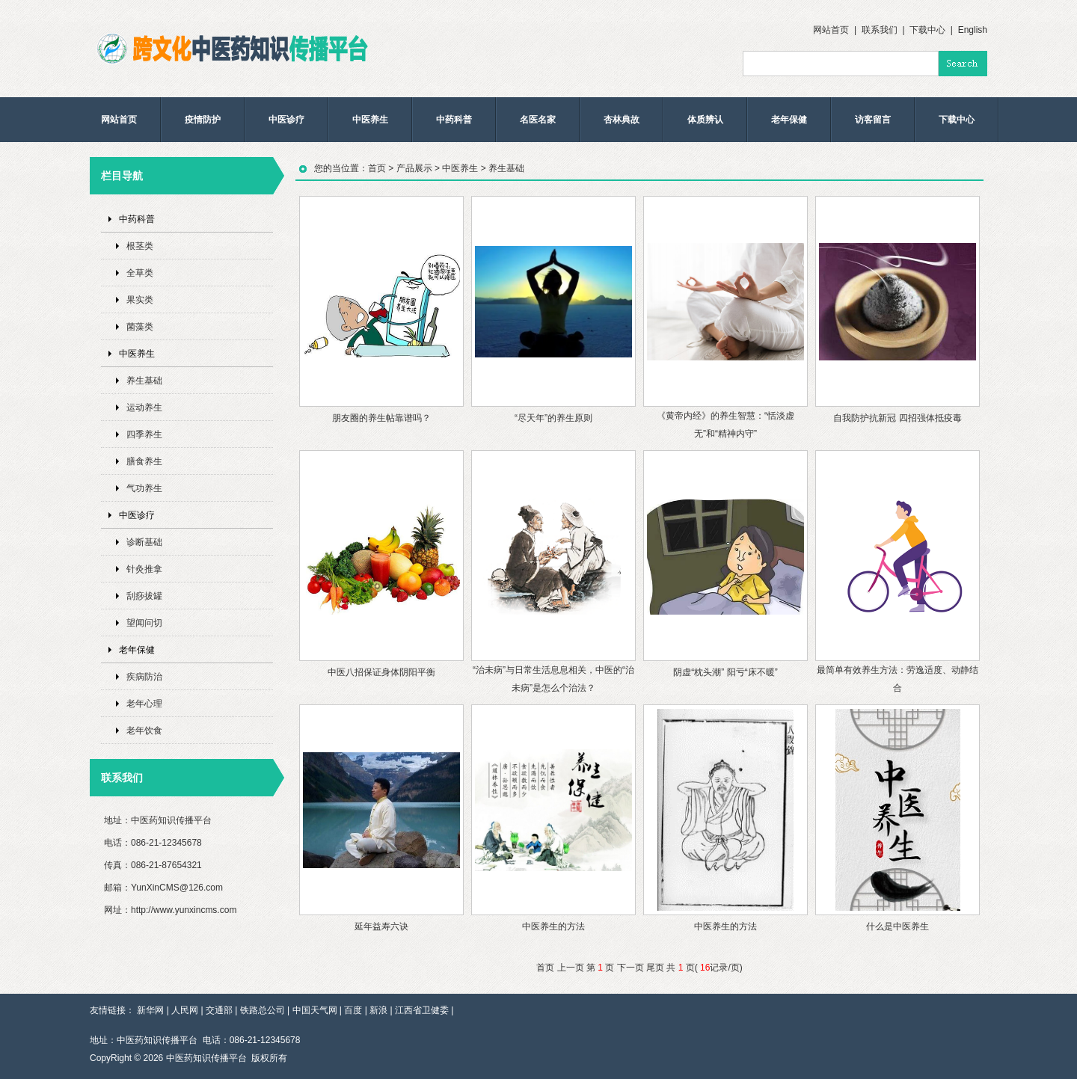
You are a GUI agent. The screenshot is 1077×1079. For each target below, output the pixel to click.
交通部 (219, 1010)
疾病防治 (144, 676)
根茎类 (139, 246)
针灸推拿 (144, 569)
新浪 (378, 1010)
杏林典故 (621, 119)
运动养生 (144, 407)
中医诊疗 (286, 119)
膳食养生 (144, 461)
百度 (353, 1010)
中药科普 (454, 119)
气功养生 (144, 488)
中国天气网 (314, 1010)
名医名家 (538, 119)
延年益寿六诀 (381, 926)
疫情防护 (203, 119)
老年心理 (144, 703)
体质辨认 (705, 119)
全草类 (139, 273)
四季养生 (144, 434)
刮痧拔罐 (144, 596)
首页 (377, 168)
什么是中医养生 (897, 926)
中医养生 (370, 119)
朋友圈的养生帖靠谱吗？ (381, 418)
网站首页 (831, 30)
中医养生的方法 (553, 926)
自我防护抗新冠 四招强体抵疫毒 (897, 418)
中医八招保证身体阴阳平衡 (381, 672)
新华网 (150, 1010)
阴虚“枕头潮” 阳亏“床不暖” (725, 672)
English (972, 30)
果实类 (139, 300)
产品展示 (414, 168)
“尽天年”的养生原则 (553, 418)
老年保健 (789, 119)
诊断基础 (144, 542)
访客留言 (873, 119)
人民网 (184, 1010)
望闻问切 (144, 623)
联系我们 (880, 30)
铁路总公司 (262, 1010)
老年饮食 (144, 730)
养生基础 (144, 380)
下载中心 (927, 30)
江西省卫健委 (422, 1010)
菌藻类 (139, 327)
